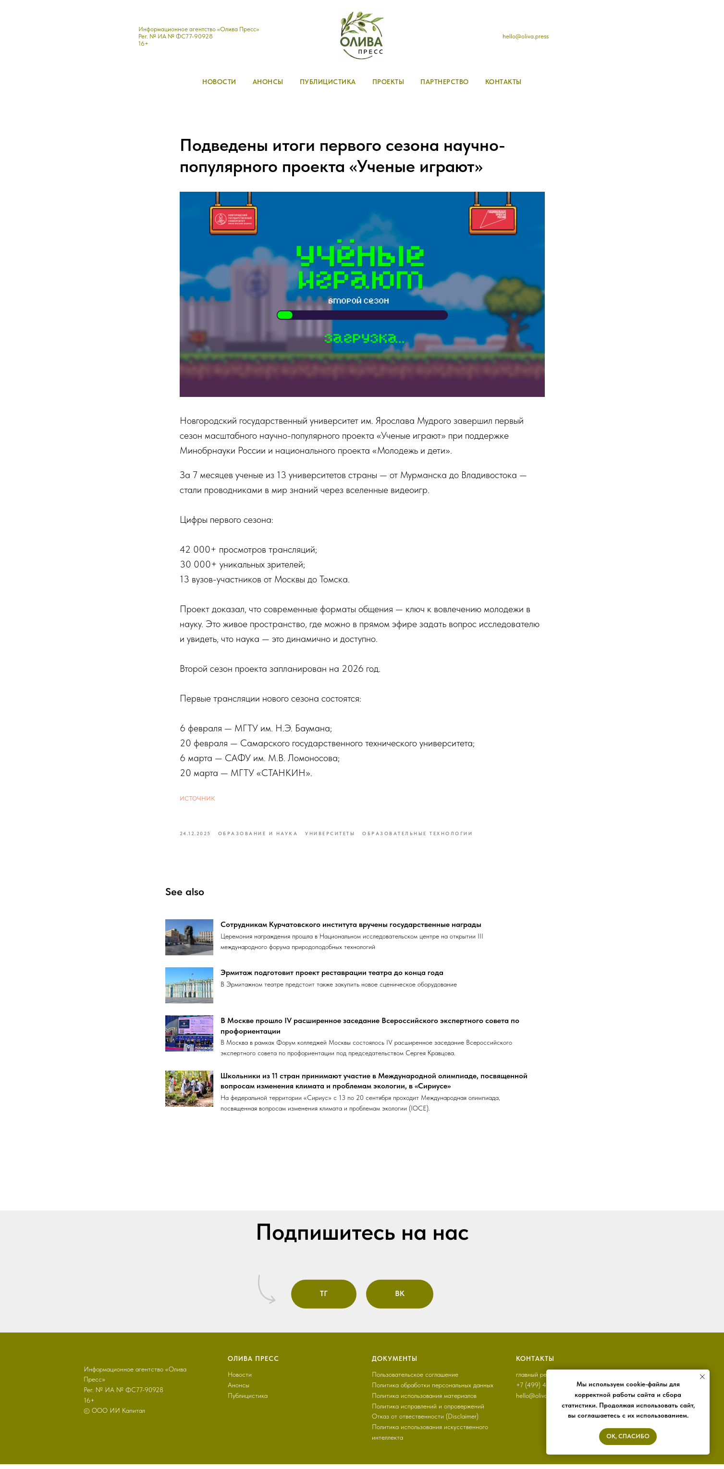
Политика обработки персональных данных (432, 1390)
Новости (240, 1379)
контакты (503, 82)
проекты (388, 82)
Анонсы (238, 1390)
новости (219, 82)
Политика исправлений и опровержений (428, 1410)
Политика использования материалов (424, 1400)
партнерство (444, 82)
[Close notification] (702, 1377)
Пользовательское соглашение (415, 1379)
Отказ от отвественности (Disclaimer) (425, 1421)
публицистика (328, 82)
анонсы (268, 82)
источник (197, 799)
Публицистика (248, 1400)
